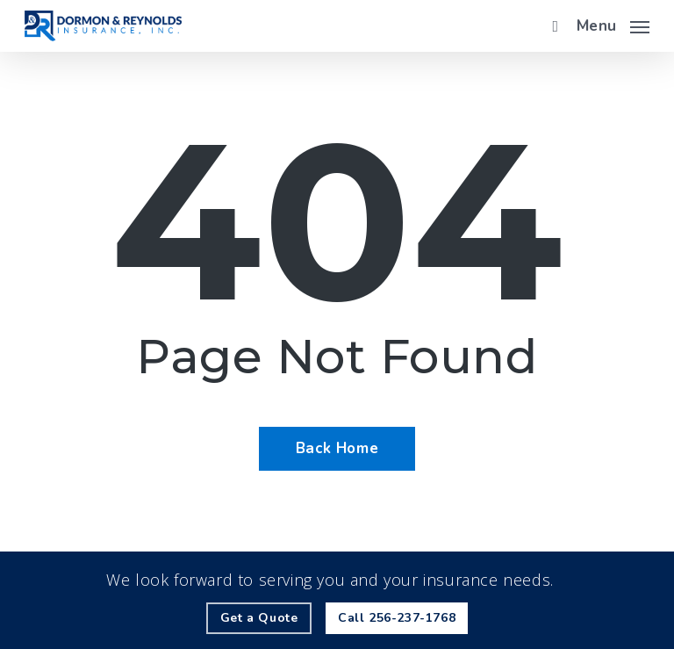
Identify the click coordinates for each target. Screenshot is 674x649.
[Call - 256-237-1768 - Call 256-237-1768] (397, 618)
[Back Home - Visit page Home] (337, 449)
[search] (551, 26)
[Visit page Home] (103, 26)
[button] (613, 23)
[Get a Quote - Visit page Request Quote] (259, 618)
